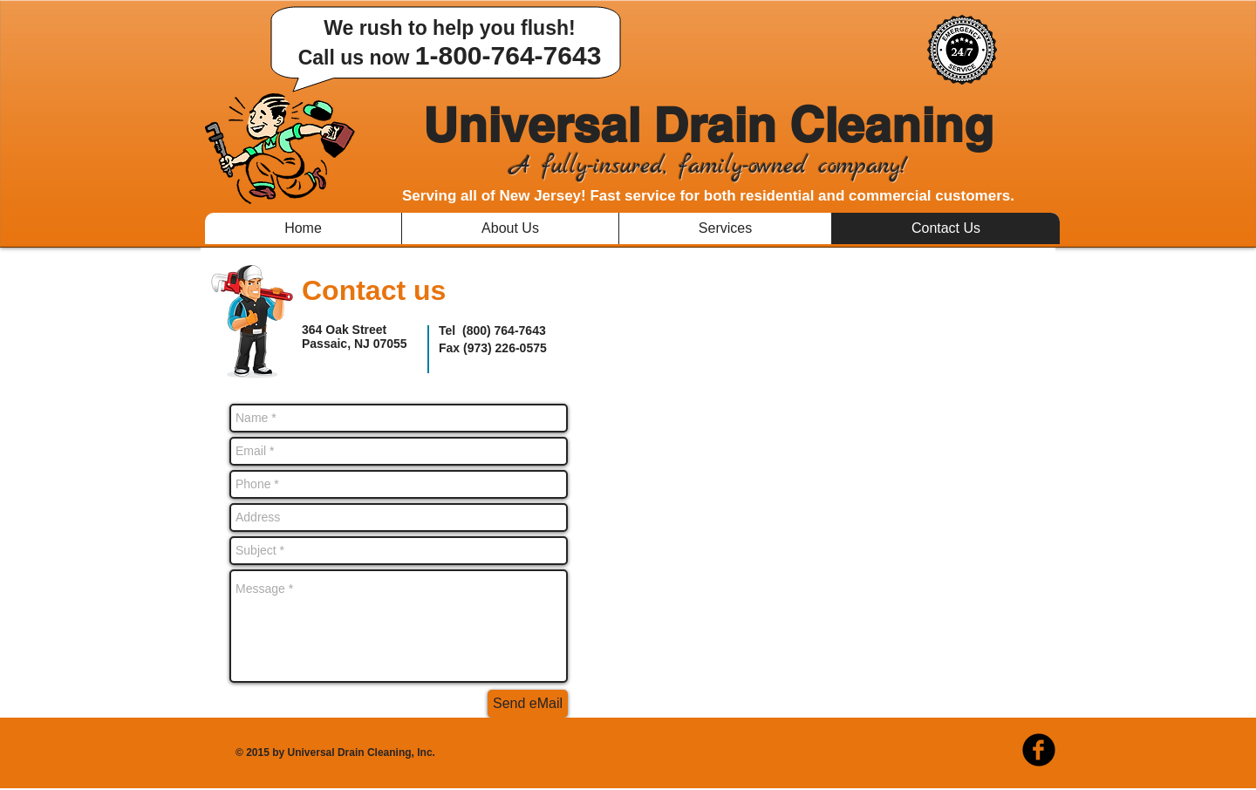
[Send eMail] (528, 704)
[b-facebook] (1038, 749)
